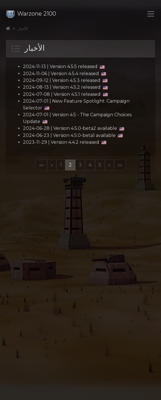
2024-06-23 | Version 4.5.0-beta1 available (73, 135)
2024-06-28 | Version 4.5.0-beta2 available (73, 128)
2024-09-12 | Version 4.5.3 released (65, 80)
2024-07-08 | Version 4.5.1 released (65, 94)
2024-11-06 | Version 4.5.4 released (64, 73)
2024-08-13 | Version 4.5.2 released (65, 87)
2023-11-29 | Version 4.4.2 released (64, 142)
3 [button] (80, 165)
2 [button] (70, 165)
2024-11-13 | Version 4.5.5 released (64, 66)
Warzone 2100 (31, 13)
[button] (41, 165)
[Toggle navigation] (151, 14)
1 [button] (61, 165)
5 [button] (100, 165)
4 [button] (90, 165)
